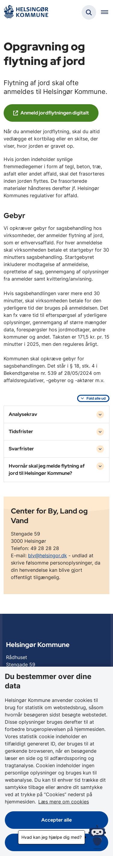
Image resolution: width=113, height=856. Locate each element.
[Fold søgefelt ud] (89, 12)
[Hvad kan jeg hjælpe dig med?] (97, 837)
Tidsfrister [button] (21, 431)
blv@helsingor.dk (47, 555)
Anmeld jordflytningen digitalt (54, 113)
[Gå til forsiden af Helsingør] (26, 12)
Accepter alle (56, 820)
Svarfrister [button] (21, 449)
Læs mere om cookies (63, 802)
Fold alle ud (96, 398)
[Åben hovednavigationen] (107, 12)
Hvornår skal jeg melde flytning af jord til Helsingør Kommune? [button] (47, 469)
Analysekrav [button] (23, 414)
